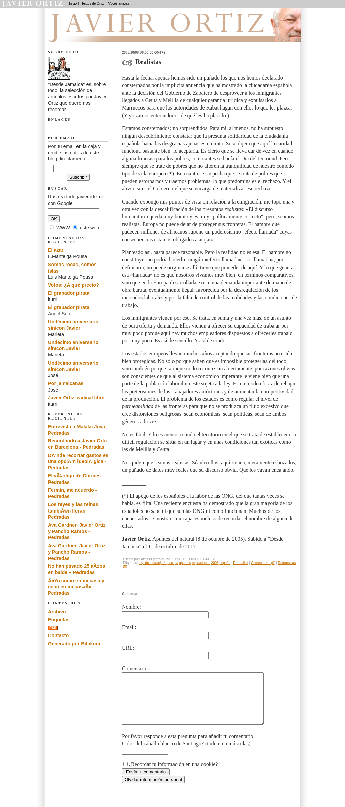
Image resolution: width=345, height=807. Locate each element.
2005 (214, 563)
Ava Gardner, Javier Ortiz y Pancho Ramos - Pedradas (76, 531)
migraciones (201, 563)
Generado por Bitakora (74, 643)
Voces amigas (118, 3)
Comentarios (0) (263, 563)
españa (224, 563)
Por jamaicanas (66, 383)
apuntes (185, 563)
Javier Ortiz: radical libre (76, 397)
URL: (128, 648)
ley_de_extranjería (152, 563)
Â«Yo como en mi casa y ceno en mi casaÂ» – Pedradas (76, 587)
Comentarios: (136, 668)
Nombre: (131, 607)
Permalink (240, 563)
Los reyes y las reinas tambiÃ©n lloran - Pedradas (73, 511)
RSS (52, 628)
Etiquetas (59, 619)
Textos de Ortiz (93, 3)
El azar (55, 250)
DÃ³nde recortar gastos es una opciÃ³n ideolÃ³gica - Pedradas (78, 461)
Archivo (57, 611)
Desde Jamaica (84, 34)
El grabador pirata (68, 293)
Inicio (73, 3)
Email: (129, 627)
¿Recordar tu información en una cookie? (173, 774)
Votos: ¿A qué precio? (73, 285)
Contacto (58, 635)
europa (172, 563)
